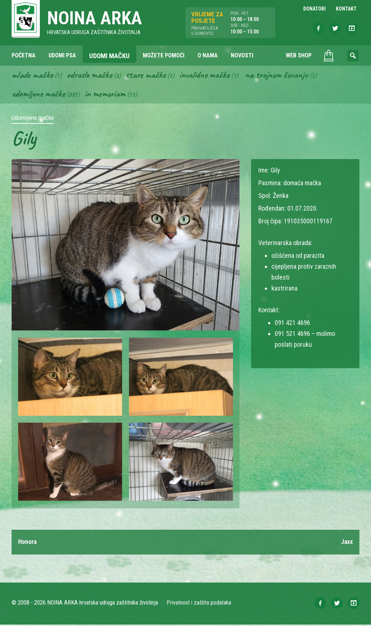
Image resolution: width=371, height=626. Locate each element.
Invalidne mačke (210, 75)
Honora (27, 543)
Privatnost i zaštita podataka (199, 604)
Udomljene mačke (39, 95)
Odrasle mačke (91, 75)
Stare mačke (149, 75)
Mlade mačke (33, 75)
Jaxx (347, 543)
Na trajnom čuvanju (285, 75)
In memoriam (108, 95)
